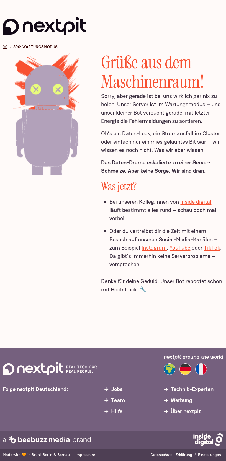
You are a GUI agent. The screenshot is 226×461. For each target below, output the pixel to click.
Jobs (117, 389)
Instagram (154, 247)
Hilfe (116, 411)
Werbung (181, 400)
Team (118, 400)
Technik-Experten (192, 389)
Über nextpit (186, 411)
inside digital (195, 201)
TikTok (212, 247)
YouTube (180, 247)
